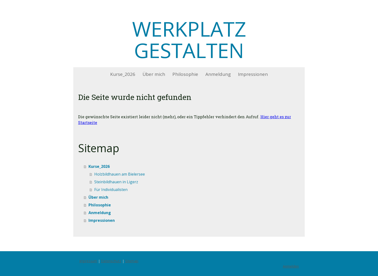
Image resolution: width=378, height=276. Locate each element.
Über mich (153, 74)
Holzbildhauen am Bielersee (119, 174)
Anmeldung (218, 74)
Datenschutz (111, 261)
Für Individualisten (111, 189)
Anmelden (291, 266)
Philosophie (185, 74)
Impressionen (253, 74)
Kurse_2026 (122, 74)
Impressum (88, 261)
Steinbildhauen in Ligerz (116, 181)
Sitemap (131, 261)
